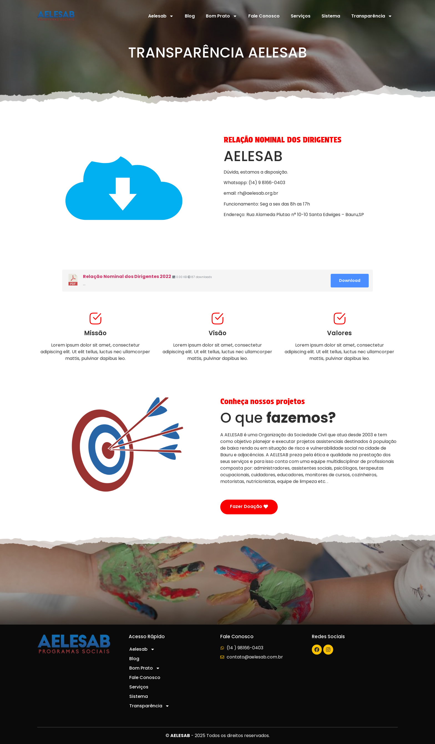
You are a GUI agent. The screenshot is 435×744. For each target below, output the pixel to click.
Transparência (371, 16)
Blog (190, 16)
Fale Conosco (264, 16)
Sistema (331, 16)
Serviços (300, 16)
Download (349, 280)
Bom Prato (221, 16)
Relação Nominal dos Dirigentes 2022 (127, 276)
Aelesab (161, 16)
